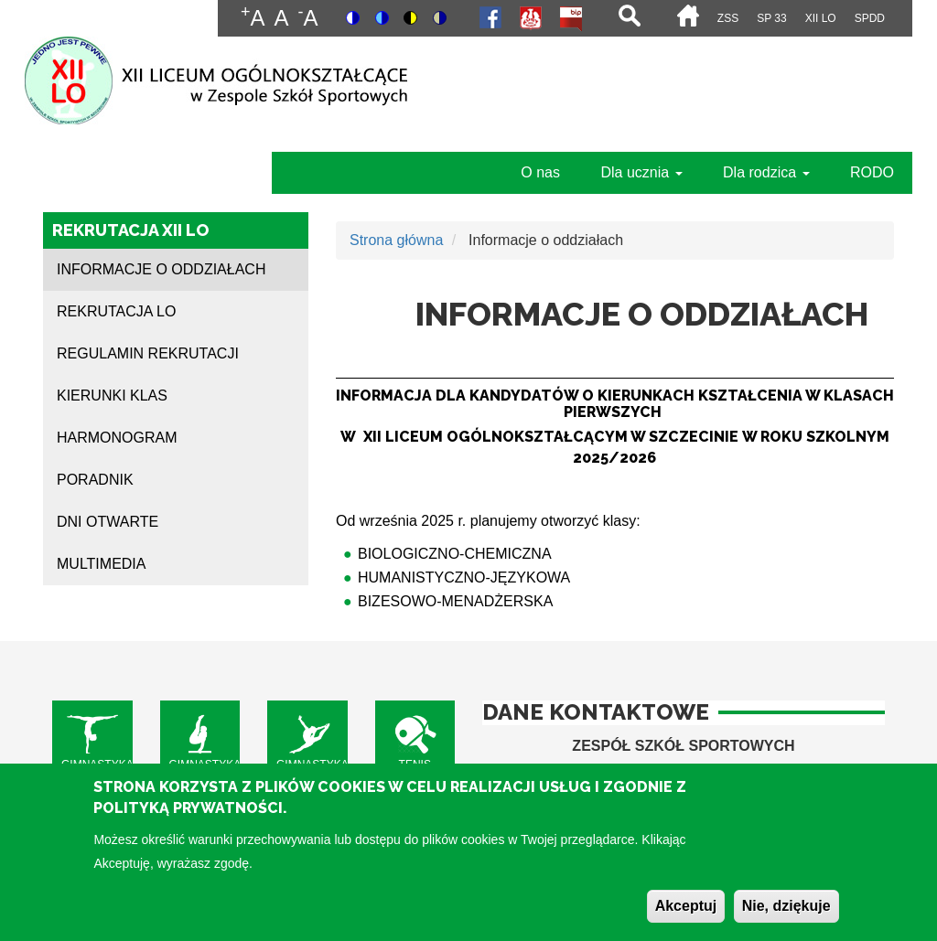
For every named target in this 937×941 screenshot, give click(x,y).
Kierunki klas (112, 395)
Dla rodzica (766, 172)
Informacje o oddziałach (161, 269)
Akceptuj (686, 917)
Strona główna (396, 240)
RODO (872, 172)
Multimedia (101, 564)
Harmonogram (117, 437)
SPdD (870, 18)
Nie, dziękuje (786, 917)
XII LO (820, 18)
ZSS (727, 18)
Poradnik (95, 479)
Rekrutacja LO (116, 311)
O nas (540, 172)
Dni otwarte (107, 521)
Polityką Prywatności (188, 819)
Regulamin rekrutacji (148, 353)
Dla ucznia (641, 172)
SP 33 (771, 18)
